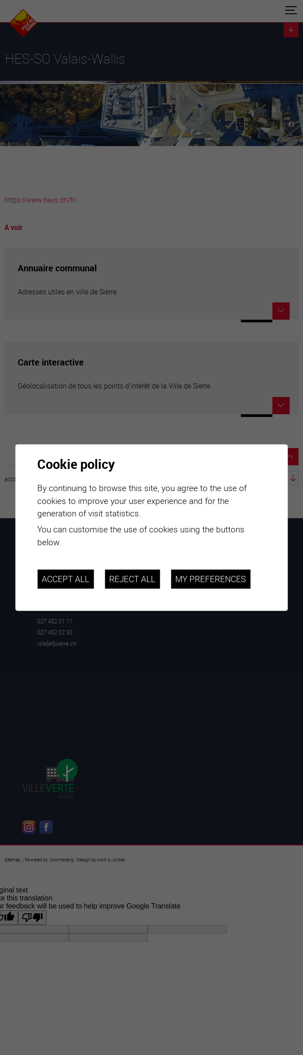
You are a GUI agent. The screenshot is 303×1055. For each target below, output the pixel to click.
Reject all (132, 578)
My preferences (210, 578)
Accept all (65, 578)
